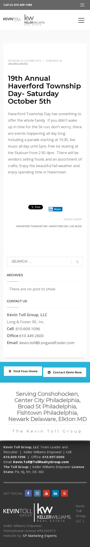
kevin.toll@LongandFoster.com (46, 342)
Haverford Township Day (31, 226)
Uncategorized (18, 63)
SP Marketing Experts (40, 535)
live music (75, 226)
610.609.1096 (28, 328)
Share (55, 209)
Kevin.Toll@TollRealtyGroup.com (41, 462)
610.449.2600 (31, 335)
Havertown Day (58, 226)
